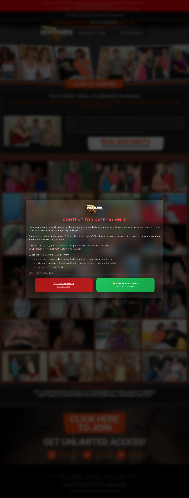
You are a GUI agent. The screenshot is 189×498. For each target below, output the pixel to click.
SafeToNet (66, 248)
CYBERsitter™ (36, 248)
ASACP (77, 248)
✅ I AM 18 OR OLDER (125, 285)
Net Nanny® (52, 248)
